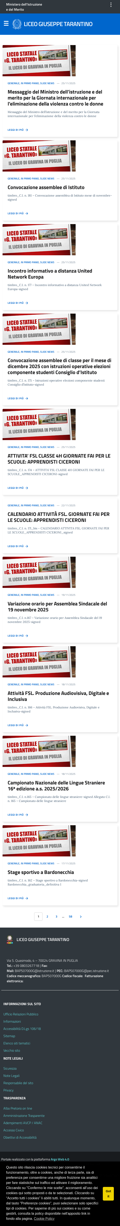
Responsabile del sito (18, 1082)
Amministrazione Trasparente (24, 1115)
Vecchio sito (11, 1050)
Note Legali (11, 1075)
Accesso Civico (13, 1130)
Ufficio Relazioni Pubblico (20, 1014)
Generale (14, 83)
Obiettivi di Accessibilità (20, 1137)
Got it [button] (108, 1193)
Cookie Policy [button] (44, 1218)
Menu (6, 24)
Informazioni (12, 1021)
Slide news (47, 83)
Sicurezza (10, 1068)
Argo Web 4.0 (60, 1159)
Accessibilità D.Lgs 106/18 (22, 1028)
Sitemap (9, 1035)
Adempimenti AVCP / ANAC (22, 1122)
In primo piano (30, 83)
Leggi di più (18, 130)
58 (70, 916)
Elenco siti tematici (16, 1043)
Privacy (8, 1090)
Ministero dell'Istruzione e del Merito (24, 7)
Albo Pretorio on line (17, 1108)
